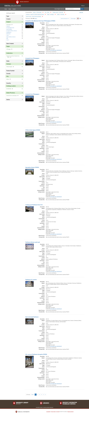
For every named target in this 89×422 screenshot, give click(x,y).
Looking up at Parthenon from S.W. (34, 205)
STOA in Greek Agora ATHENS (32, 130)
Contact (14, 9)
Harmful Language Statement (48, 407)
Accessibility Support (39, 407)
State (7, 61)
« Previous (28, 394)
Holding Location (11, 86)
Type (7, 16)
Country (8, 83)
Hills (7, 38)
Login (83, 5)
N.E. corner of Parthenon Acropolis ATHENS (36, 354)
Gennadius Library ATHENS (32, 167)
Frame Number (10, 71)
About (10, 9)
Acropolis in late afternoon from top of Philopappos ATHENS (40, 21)
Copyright (57, 411)
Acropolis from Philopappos (32, 58)
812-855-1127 (59, 50)
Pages (8, 46)
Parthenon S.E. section (31, 279)
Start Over (81, 12)
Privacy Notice (53, 411)
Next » (36, 18)
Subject (8, 22)
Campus (8, 64)
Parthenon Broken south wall (32, 242)
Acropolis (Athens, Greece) (11, 30)
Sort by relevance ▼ (65, 18)
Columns (8, 26)
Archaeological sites (10, 27)
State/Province (10, 93)
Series (8, 99)
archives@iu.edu (53, 50)
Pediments (8, 33)
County (8, 73)
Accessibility (48, 411)
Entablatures (8, 32)
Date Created (10, 43)
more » (7, 40)
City (7, 76)
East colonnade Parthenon (32, 317)
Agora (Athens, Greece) (10, 36)
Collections (9, 53)
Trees (7, 35)
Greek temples (9, 29)
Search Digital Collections (59, 8)
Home (6, 9)
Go (82, 8)
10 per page (73, 18)
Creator (8, 19)
